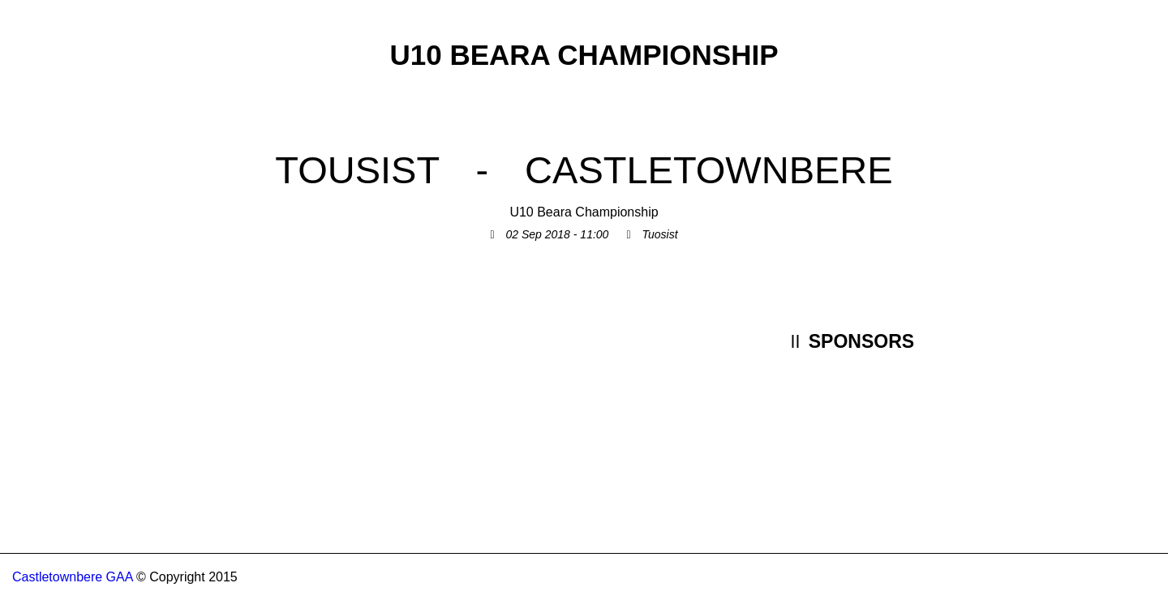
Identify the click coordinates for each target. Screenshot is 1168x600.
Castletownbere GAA (72, 577)
